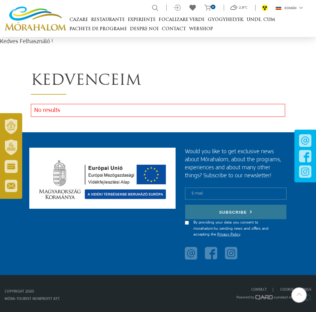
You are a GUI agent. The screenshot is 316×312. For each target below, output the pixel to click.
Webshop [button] (201, 29)
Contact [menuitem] (259, 290)
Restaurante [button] (108, 20)
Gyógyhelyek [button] (225, 20)
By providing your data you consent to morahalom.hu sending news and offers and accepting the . (230, 228)
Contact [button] (174, 29)
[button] (299, 295)
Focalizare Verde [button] (182, 20)
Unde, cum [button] (261, 20)
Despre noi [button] (144, 29)
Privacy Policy (228, 234)
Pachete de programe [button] (98, 29)
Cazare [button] (78, 20)
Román (289, 8)
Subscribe (235, 212)
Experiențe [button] (142, 20)
